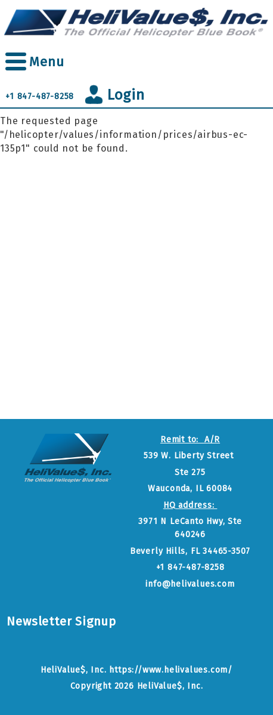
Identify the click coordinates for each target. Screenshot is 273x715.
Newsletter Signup (61, 621)
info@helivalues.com (189, 584)
